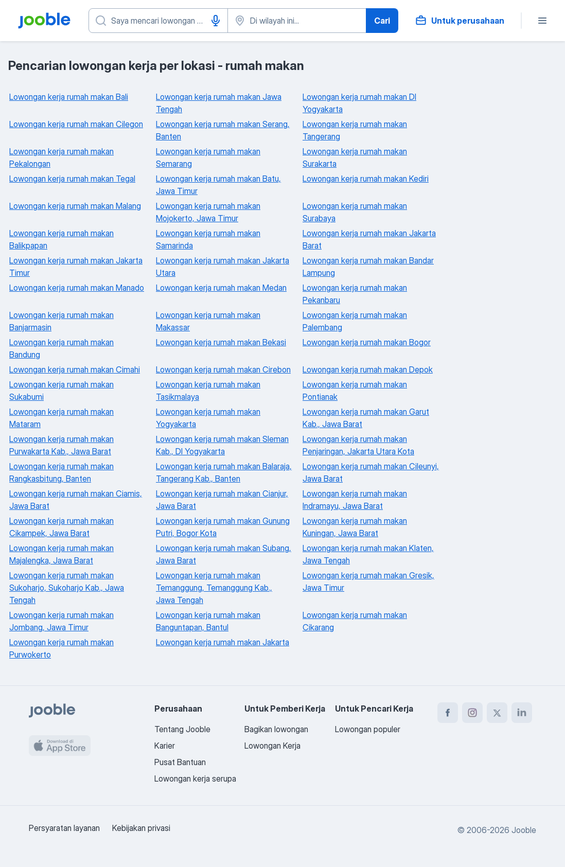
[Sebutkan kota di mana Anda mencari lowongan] (297, 20)
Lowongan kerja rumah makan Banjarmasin (61, 321)
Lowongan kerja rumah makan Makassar (208, 321)
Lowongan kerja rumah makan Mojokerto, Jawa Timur (208, 212)
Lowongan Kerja (272, 745)
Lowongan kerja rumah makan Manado (76, 287)
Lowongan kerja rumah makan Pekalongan (61, 157)
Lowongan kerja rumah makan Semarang (208, 157)
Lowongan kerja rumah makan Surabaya (355, 212)
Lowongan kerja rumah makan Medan (221, 287)
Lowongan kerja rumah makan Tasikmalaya (208, 390)
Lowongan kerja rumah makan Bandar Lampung (368, 266)
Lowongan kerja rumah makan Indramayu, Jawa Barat (355, 499)
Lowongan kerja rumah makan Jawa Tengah (218, 103)
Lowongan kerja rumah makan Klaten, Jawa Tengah (368, 554)
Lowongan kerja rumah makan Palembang (355, 321)
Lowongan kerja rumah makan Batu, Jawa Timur (218, 184)
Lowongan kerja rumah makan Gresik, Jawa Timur (368, 581)
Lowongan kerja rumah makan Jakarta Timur (76, 266)
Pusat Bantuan (180, 762)
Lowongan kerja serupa (195, 778)
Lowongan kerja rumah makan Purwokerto (61, 648)
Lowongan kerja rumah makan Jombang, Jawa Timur (61, 621)
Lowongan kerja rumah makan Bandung (61, 348)
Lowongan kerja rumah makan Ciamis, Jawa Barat (75, 499)
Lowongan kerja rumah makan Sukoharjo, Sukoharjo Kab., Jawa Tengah (66, 587)
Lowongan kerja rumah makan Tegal (72, 178)
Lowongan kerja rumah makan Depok (368, 369)
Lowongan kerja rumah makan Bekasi (221, 342)
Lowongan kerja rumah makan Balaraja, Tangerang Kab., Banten (224, 472)
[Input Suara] (215, 20)
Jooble (523, 830)
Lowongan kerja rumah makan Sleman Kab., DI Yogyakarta (222, 445)
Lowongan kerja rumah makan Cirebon (223, 369)
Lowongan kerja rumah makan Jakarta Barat (369, 239)
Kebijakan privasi (141, 828)
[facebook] (447, 712)
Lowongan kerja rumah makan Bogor (367, 342)
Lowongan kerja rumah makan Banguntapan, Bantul (208, 621)
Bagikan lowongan (276, 729)
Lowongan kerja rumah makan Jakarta (222, 642)
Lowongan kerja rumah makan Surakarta (355, 157)
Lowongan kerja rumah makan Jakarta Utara (222, 266)
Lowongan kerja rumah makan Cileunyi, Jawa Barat (371, 472)
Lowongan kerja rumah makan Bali (68, 97)
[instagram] (472, 712)
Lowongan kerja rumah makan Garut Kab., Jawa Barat (366, 417)
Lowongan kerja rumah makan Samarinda (208, 239)
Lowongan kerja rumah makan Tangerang (355, 130)
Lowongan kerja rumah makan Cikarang (355, 621)
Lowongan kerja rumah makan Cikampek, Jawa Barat (61, 527)
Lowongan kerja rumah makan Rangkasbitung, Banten (61, 472)
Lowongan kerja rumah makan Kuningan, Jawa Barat (355, 527)
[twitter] (497, 712)
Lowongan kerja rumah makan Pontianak (355, 390)
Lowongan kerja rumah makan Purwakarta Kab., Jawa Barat (61, 445)
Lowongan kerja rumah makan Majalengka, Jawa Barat (61, 554)
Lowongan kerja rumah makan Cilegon (76, 124)
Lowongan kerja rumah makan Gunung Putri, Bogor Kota (223, 527)
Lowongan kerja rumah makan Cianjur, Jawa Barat (222, 499)
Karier (164, 745)
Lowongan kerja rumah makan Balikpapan (61, 239)
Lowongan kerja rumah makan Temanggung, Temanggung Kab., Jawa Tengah (214, 587)
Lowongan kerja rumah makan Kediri (366, 178)
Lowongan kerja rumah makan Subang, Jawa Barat (223, 554)
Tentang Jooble (182, 729)
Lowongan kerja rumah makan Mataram (61, 417)
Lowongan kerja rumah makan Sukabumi (61, 390)
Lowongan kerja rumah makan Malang (75, 206)
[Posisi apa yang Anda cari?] (158, 20)
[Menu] (542, 20)
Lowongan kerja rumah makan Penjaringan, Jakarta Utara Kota (358, 445)
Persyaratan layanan (64, 828)
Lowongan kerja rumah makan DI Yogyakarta (359, 103)
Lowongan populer (367, 729)
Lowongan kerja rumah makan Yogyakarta (208, 417)
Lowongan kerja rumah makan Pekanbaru (355, 293)
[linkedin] (521, 712)
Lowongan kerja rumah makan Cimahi (74, 369)
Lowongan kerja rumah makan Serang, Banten (223, 130)
